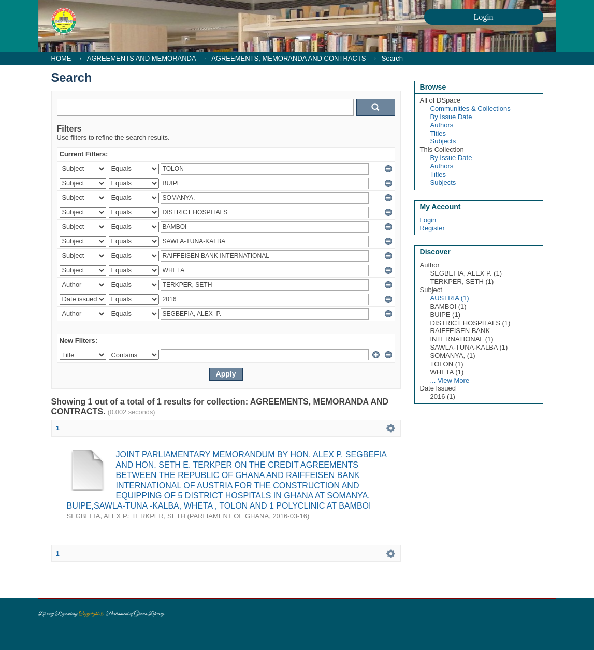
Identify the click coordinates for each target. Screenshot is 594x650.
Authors (442, 125)
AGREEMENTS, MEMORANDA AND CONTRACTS (288, 58)
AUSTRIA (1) (449, 298)
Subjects (443, 141)
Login (428, 220)
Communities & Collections (470, 108)
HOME (61, 58)
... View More (450, 380)
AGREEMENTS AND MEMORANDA (141, 58)
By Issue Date (451, 117)
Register (432, 228)
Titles (438, 133)
